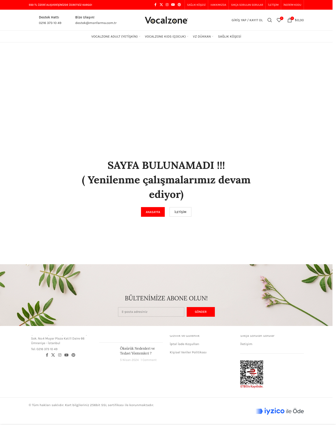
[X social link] (161, 5)
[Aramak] (269, 20)
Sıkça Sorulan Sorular (257, 336)
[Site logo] (166, 20)
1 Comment (149, 360)
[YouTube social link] (173, 5)
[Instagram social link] (167, 5)
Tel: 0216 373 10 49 (44, 349)
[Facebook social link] (155, 5)
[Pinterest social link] (179, 5)
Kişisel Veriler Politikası (188, 352)
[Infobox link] (45, 20)
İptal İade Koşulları (184, 344)
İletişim (246, 344)
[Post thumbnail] (108, 354)
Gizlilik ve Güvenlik (185, 336)
